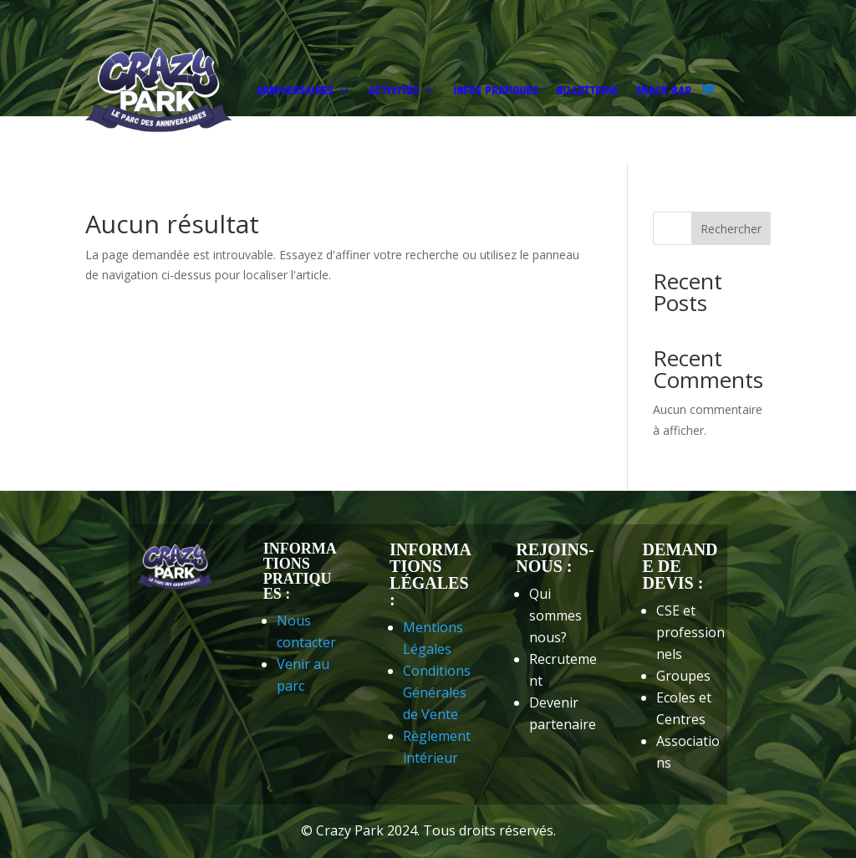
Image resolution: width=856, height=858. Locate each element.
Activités (394, 90)
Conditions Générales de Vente (437, 692)
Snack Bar (663, 90)
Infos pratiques (496, 90)
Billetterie (587, 90)
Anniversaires (295, 90)
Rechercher (731, 229)
